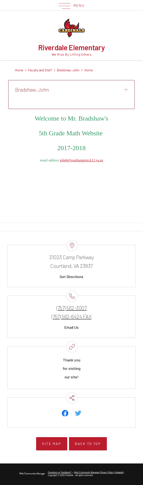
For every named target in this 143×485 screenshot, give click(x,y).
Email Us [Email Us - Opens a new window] (71, 327)
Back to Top (88, 443)
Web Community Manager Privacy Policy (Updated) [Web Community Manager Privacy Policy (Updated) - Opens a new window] (99, 472)
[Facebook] (65, 413)
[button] (71, 5)
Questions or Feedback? (59, 472)
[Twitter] (78, 413)
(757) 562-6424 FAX (71, 316)
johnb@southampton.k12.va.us (81, 160)
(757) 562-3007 (71, 308)
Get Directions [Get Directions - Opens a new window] (71, 276)
